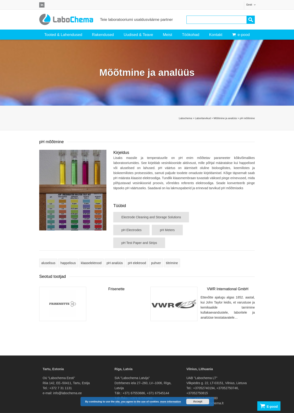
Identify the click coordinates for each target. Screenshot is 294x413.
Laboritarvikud (203, 118)
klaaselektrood (91, 263)
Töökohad (190, 35)
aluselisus (48, 263)
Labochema (185, 118)
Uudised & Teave (138, 35)
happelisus (68, 263)
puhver (156, 263)
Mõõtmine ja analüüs (225, 118)
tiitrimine (172, 263)
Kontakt (215, 35)
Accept (197, 401)
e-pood (241, 35)
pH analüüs (115, 263)
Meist (167, 35)
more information (170, 401)
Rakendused (103, 35)
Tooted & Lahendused (63, 35)
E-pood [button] (269, 406)
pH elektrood (137, 263)
